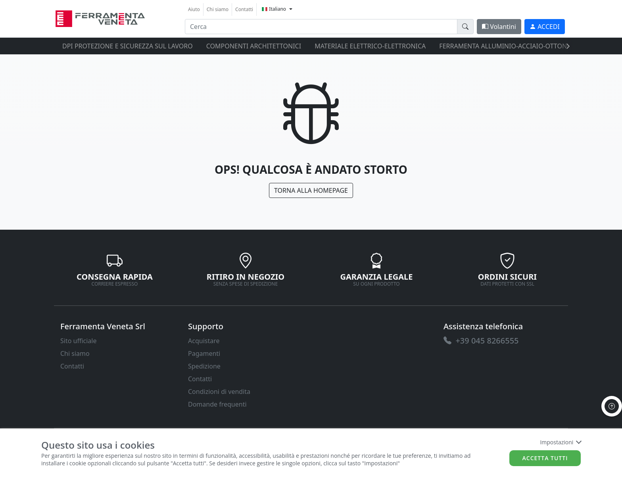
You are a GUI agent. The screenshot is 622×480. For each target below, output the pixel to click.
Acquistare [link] (204, 340)
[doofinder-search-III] (465, 26)
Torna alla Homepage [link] (311, 190)
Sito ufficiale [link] (78, 340)
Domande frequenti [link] (217, 404)
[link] (100, 17)
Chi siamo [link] (217, 9)
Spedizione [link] (204, 366)
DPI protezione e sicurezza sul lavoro (127, 46)
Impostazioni (560, 442)
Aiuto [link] (194, 9)
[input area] (321, 26)
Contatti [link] (244, 9)
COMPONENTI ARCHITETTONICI (253, 46)
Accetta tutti (545, 458)
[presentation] (566, 46)
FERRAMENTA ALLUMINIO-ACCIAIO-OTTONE (504, 46)
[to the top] (612, 406)
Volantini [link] (499, 26)
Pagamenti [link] (204, 353)
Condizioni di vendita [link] (219, 391)
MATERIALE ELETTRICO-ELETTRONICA (370, 46)
